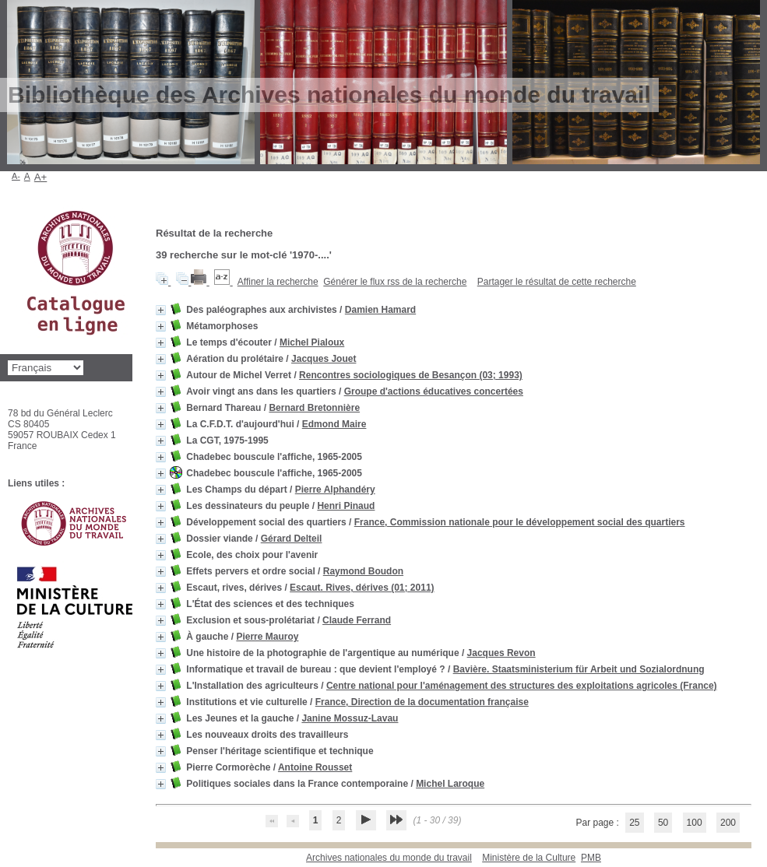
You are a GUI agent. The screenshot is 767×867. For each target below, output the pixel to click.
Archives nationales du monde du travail (389, 857)
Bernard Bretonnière (314, 407)
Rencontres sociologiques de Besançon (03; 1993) (410, 375)
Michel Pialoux (312, 342)
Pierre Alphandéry (335, 489)
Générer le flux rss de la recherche (394, 281)
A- (16, 176)
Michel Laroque (450, 783)
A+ (40, 177)
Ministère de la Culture (528, 857)
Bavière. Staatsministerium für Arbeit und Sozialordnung (579, 669)
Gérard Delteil (291, 538)
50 (663, 822)
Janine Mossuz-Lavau (349, 718)
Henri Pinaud (346, 505)
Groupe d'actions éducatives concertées (433, 391)
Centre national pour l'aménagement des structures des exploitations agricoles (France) (521, 685)
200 (728, 822)
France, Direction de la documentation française (422, 702)
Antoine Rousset (315, 767)
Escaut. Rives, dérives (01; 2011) (362, 587)
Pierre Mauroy (267, 636)
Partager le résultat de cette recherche (556, 281)
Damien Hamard (380, 309)
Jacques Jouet (323, 358)
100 (694, 822)
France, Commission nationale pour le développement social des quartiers (519, 522)
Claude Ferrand (356, 620)
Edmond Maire (334, 424)
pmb (591, 857)
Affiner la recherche (277, 281)
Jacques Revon (501, 653)
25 (634, 822)
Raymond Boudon (363, 571)
